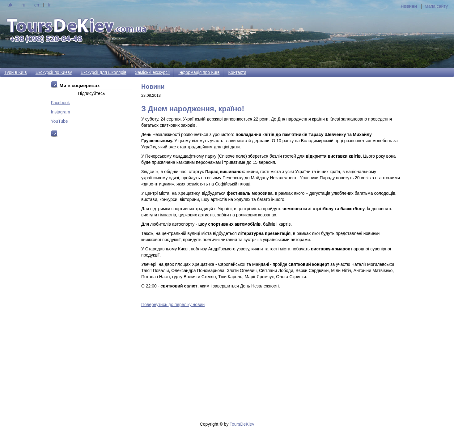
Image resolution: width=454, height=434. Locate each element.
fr (49, 5)
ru (23, 5)
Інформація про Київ (198, 72)
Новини (409, 6)
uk (9, 5)
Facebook (60, 102)
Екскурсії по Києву (54, 72)
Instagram (60, 111)
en (36, 5)
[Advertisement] (272, 365)
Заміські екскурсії (152, 72)
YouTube (59, 121)
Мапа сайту (436, 6)
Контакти (237, 72)
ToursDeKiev (242, 424)
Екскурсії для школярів (103, 72)
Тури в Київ (15, 72)
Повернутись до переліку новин (173, 304)
